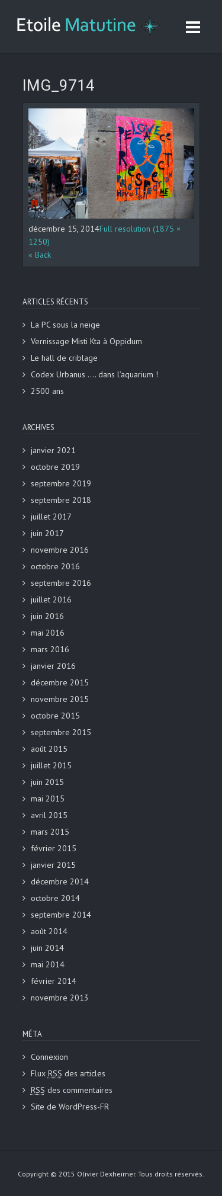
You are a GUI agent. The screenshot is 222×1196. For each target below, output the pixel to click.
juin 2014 (47, 947)
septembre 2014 (61, 914)
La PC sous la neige (65, 324)
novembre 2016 (60, 549)
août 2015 (49, 748)
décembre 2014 (60, 881)
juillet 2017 (51, 516)
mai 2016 (48, 632)
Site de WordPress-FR (70, 1106)
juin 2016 (47, 616)
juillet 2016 (51, 599)
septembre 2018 (61, 500)
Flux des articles (68, 1073)
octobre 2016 (55, 566)
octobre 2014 (55, 898)
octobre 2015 (55, 715)
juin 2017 (47, 533)
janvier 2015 (53, 865)
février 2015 (53, 848)
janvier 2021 (53, 450)
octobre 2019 (55, 466)
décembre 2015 (60, 682)
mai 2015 (48, 798)
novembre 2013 (60, 997)
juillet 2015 (51, 765)
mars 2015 (50, 831)
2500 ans (47, 391)
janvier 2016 (53, 665)
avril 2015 (49, 815)
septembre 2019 (61, 483)
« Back (39, 254)
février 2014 (53, 981)
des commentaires (71, 1090)
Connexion (49, 1056)
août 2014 (49, 931)
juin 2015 (47, 782)
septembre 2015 (61, 732)
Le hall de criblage (64, 357)
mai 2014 (48, 964)
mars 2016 (50, 649)
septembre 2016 (61, 583)
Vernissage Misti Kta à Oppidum (86, 341)
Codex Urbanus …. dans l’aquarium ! (94, 374)
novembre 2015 (60, 699)
